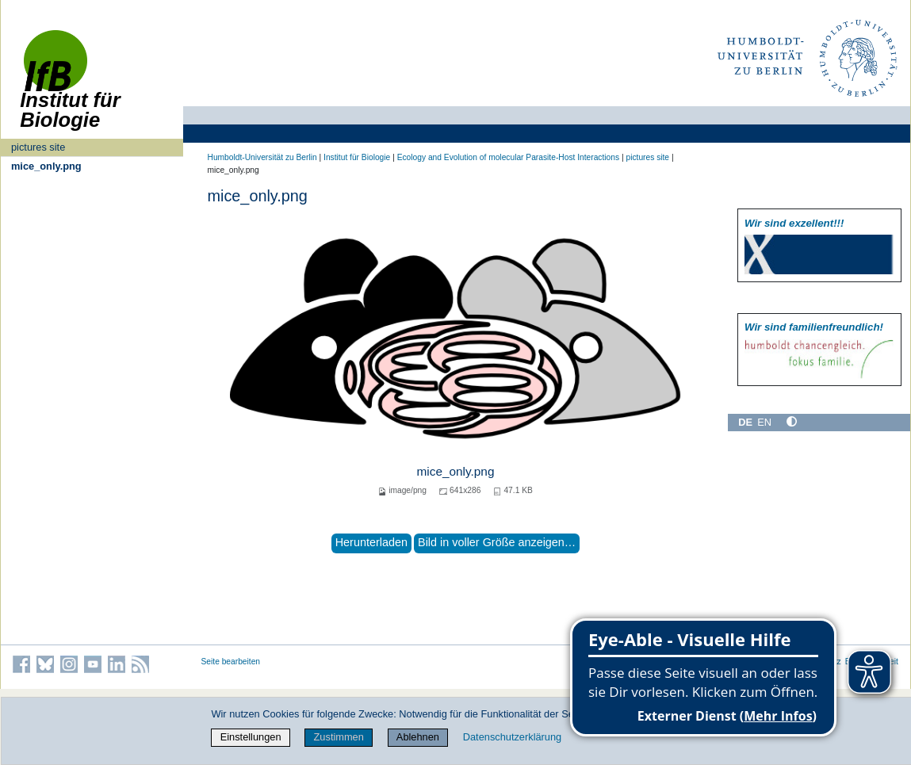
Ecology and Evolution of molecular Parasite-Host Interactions (508, 157)
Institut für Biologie (356, 157)
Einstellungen (250, 737)
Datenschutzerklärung (512, 737)
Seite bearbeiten (231, 661)
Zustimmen (339, 737)
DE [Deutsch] (745, 422)
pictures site (38, 147)
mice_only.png (46, 166)
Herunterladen (371, 542)
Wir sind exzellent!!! (794, 223)
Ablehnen (417, 737)
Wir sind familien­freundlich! (813, 327)
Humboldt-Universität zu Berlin (262, 157)
